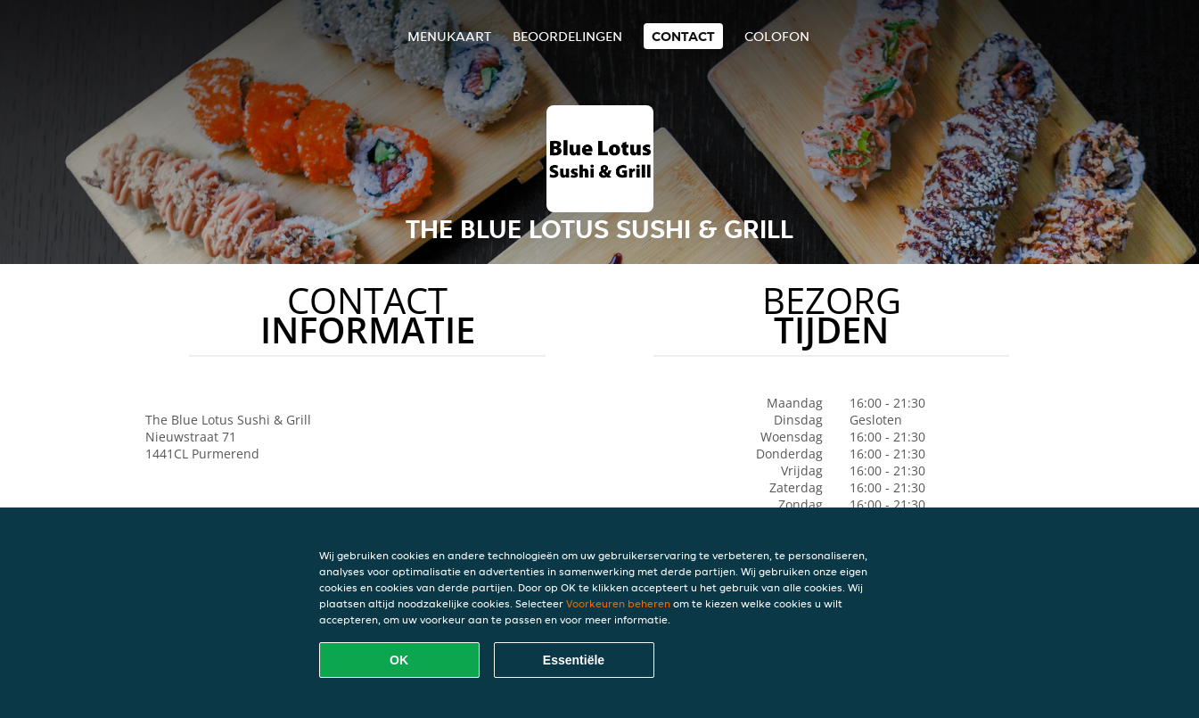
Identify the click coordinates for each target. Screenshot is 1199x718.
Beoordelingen (567, 36)
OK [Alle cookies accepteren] (399, 660)
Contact (683, 36)
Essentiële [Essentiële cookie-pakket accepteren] (573, 660)
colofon (776, 36)
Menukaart (449, 36)
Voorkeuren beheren (618, 603)
